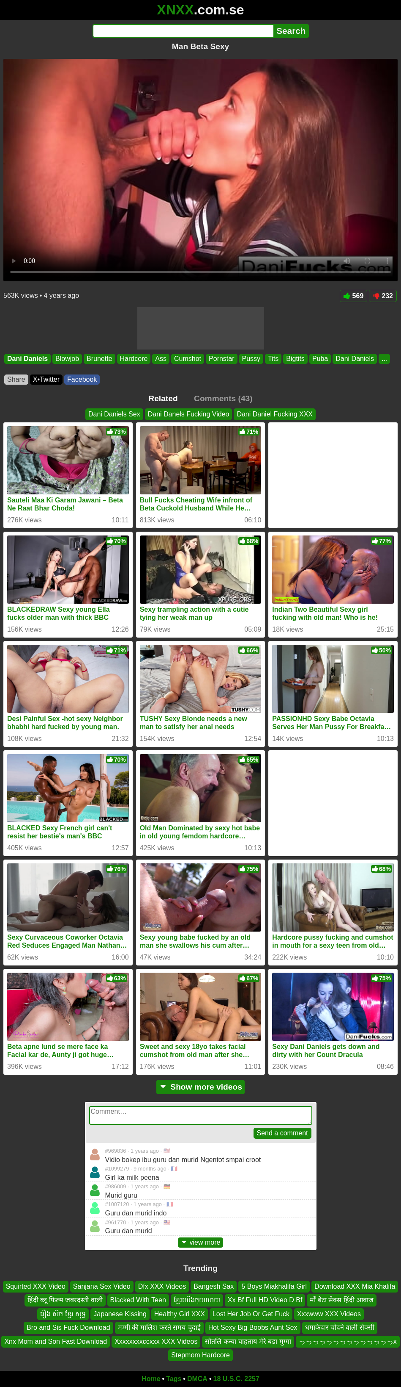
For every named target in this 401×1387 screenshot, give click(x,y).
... (384, 358)
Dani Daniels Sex (114, 414)
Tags (173, 1378)
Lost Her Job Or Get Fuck (251, 1314)
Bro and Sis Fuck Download (68, 1327)
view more (201, 1242)
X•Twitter (46, 379)
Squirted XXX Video (35, 1286)
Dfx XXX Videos (162, 1286)
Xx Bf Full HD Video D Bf (265, 1300)
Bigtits (295, 358)
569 (354, 296)
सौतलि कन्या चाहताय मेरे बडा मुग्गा (248, 1341)
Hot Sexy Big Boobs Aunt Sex (252, 1327)
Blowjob (67, 358)
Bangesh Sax (214, 1286)
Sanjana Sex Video (102, 1286)
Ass (160, 358)
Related (162, 398)
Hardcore (134, 358)
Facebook (82, 379)
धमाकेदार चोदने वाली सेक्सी (339, 1327)
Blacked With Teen (138, 1300)
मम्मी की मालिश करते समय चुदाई (159, 1327)
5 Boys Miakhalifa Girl (274, 1286)
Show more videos (200, 1086)
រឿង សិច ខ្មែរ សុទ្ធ (63, 1314)
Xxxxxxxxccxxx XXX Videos (156, 1341)
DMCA (197, 1378)
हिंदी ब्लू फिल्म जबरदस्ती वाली (65, 1300)
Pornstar (221, 358)
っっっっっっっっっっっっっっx (348, 1341)
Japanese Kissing (119, 1314)
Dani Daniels (27, 358)
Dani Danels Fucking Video (188, 414)
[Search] (183, 31)
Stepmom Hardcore (200, 1355)
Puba (320, 358)
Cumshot (187, 358)
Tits (273, 358)
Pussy (251, 358)
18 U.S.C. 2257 (236, 1378)
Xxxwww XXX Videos (329, 1314)
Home (151, 1378)
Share (16, 379)
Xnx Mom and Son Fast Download (55, 1341)
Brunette (99, 358)
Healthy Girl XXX (179, 1314)
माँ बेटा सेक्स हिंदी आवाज (342, 1300)
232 (383, 296)
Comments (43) (223, 398)
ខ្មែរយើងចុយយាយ (197, 1300)
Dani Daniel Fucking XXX (275, 414)
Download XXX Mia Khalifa (354, 1286)
